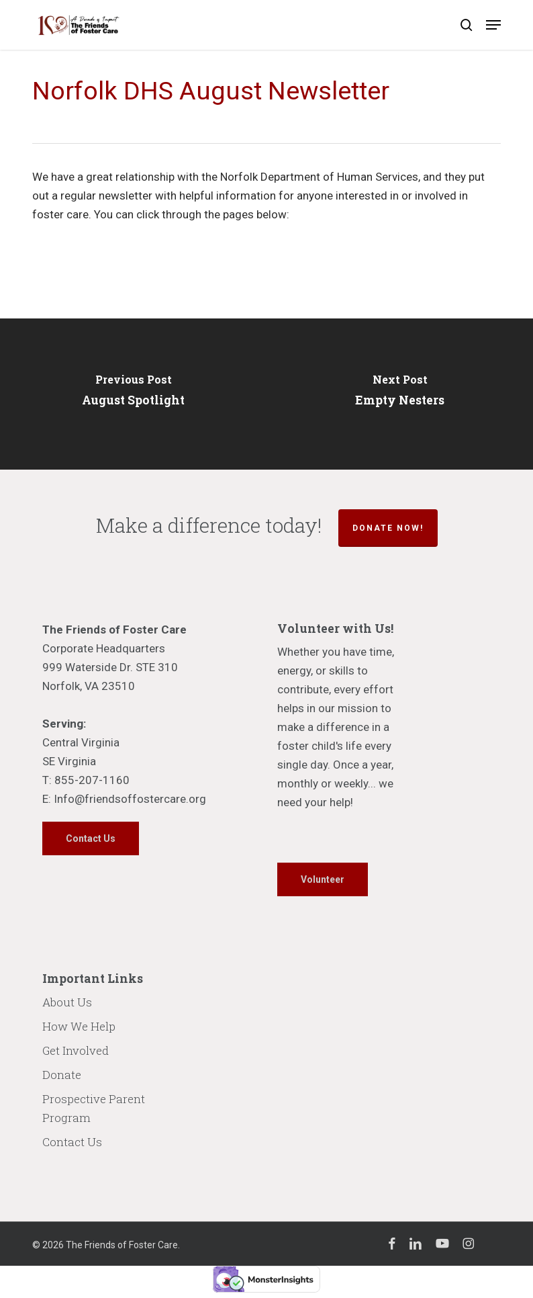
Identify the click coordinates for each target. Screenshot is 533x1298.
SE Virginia (69, 761)
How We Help (78, 1026)
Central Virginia (80, 742)
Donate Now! (388, 528)
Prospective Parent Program (93, 1108)
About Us (67, 1002)
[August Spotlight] (133, 394)
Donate (61, 1074)
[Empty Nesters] (399, 394)
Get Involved (75, 1050)
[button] (493, 25)
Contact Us (72, 1142)
